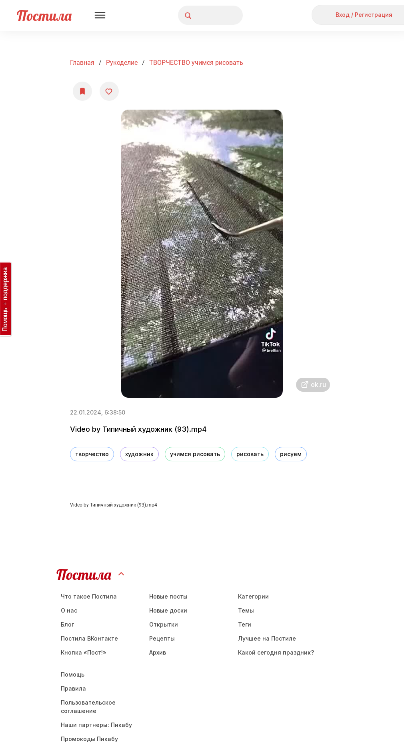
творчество (92, 454)
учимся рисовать (195, 454)
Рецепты (162, 638)
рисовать (250, 454)
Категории (253, 596)
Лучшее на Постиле (267, 638)
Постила (44, 15)
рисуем (291, 454)
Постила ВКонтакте (89, 638)
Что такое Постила (89, 596)
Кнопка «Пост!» (83, 652)
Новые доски (168, 610)
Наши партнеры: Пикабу (96, 724)
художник (139, 454)
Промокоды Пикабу (89, 738)
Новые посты (168, 596)
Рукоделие (122, 62)
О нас (69, 610)
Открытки (163, 624)
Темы (246, 610)
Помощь (72, 674)
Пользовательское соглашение (88, 706)
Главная (82, 62)
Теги (244, 624)
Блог (67, 624)
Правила (73, 688)
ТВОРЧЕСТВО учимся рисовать (196, 62)
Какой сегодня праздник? (276, 652)
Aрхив (157, 652)
